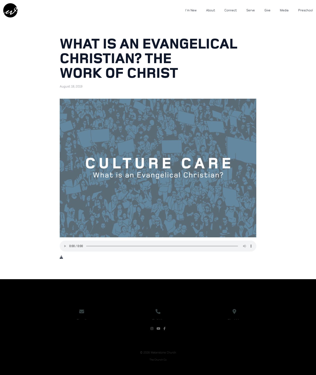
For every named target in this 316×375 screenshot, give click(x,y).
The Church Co (158, 360)
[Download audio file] (61, 257)
